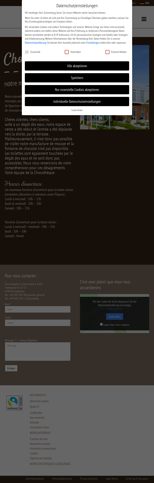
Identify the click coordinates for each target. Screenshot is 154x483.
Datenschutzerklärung (35, 42)
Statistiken (73, 51)
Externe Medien (116, 51)
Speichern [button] (77, 77)
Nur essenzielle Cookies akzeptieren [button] (77, 89)
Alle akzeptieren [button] (77, 65)
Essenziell (32, 51)
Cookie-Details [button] (77, 110)
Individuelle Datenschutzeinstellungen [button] (77, 101)
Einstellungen (93, 42)
